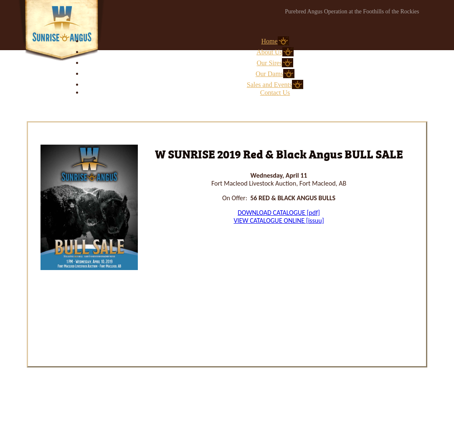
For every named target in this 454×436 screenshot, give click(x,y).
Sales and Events (269, 84)
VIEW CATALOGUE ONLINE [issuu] (278, 220)
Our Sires (269, 62)
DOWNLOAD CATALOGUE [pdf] (279, 213)
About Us (269, 52)
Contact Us (275, 92)
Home (269, 41)
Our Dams (269, 73)
